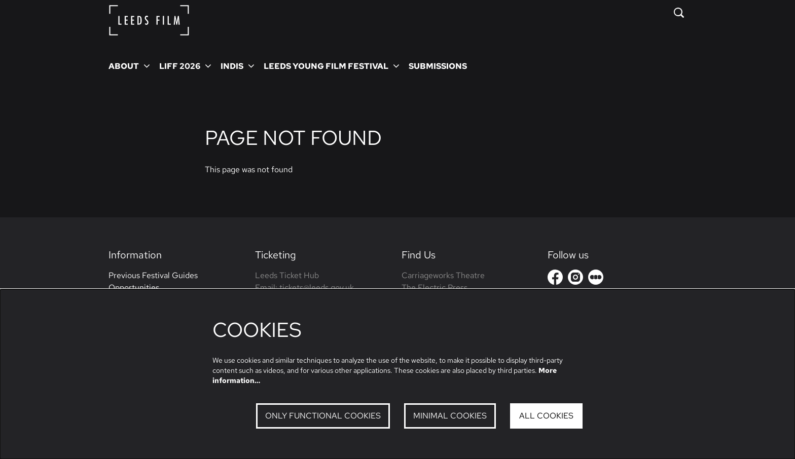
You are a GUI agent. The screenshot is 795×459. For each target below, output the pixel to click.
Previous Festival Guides (153, 275)
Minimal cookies (450, 415)
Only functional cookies (323, 415)
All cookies (546, 415)
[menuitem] (438, 66)
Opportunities (134, 287)
